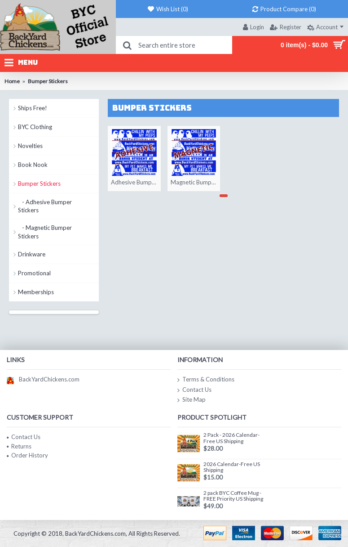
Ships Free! (32, 108)
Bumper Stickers (39, 183)
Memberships (36, 292)
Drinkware (31, 254)
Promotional (34, 273)
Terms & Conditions (205, 380)
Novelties (30, 145)
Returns (19, 446)
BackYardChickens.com (43, 379)
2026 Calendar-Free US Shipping (231, 467)
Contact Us (194, 390)
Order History (27, 455)
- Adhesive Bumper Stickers (45, 206)
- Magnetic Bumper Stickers (45, 231)
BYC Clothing (35, 126)
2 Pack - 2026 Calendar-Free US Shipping (231, 438)
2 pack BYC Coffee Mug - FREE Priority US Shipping (233, 496)
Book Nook (33, 164)
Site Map (191, 400)
